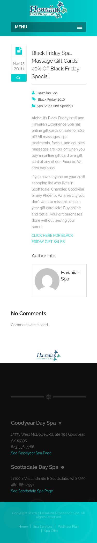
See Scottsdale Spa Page (32, 491)
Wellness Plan (68, 526)
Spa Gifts (51, 531)
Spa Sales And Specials (55, 106)
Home (23, 526)
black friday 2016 (51, 99)
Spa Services (42, 526)
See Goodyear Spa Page (31, 453)
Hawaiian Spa (47, 93)
